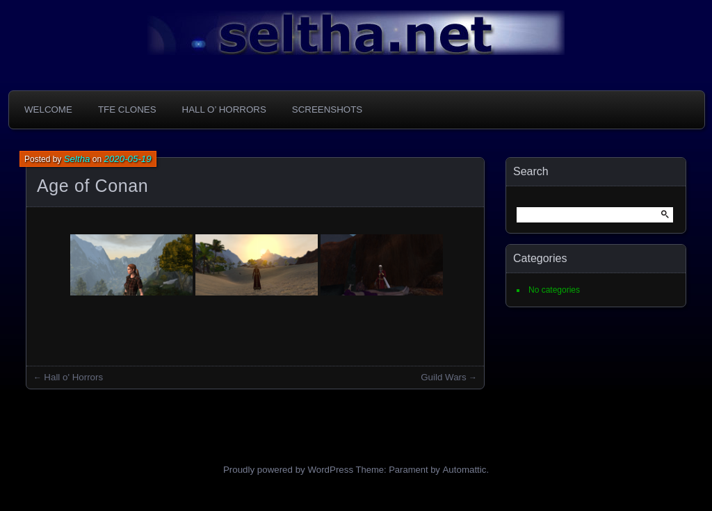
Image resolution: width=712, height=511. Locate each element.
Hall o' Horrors (73, 377)
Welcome (48, 109)
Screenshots (327, 109)
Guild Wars (443, 377)
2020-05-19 (128, 159)
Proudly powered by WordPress (288, 469)
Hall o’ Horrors (224, 109)
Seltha (77, 159)
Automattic (464, 469)
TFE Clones (127, 109)
